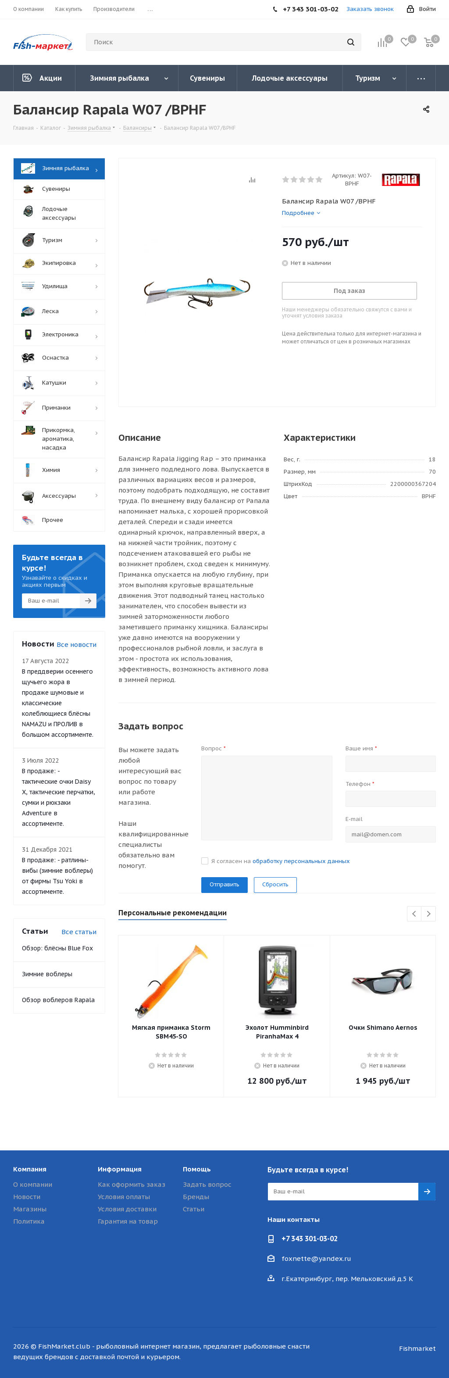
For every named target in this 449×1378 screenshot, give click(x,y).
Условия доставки (127, 1209)
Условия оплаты (124, 1196)
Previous (414, 914)
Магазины (29, 1209)
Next (428, 914)
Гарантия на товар (128, 1221)
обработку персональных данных (301, 861)
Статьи (193, 1209)
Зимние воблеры (47, 974)
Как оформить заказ (131, 1184)
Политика (29, 1221)
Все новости (76, 644)
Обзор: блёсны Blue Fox (57, 948)
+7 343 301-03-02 (310, 1238)
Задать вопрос (207, 1184)
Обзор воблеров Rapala (58, 1000)
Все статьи (78, 932)
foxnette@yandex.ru (316, 1258)
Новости (26, 1196)
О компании (32, 1184)
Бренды (196, 1196)
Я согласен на (280, 861)
